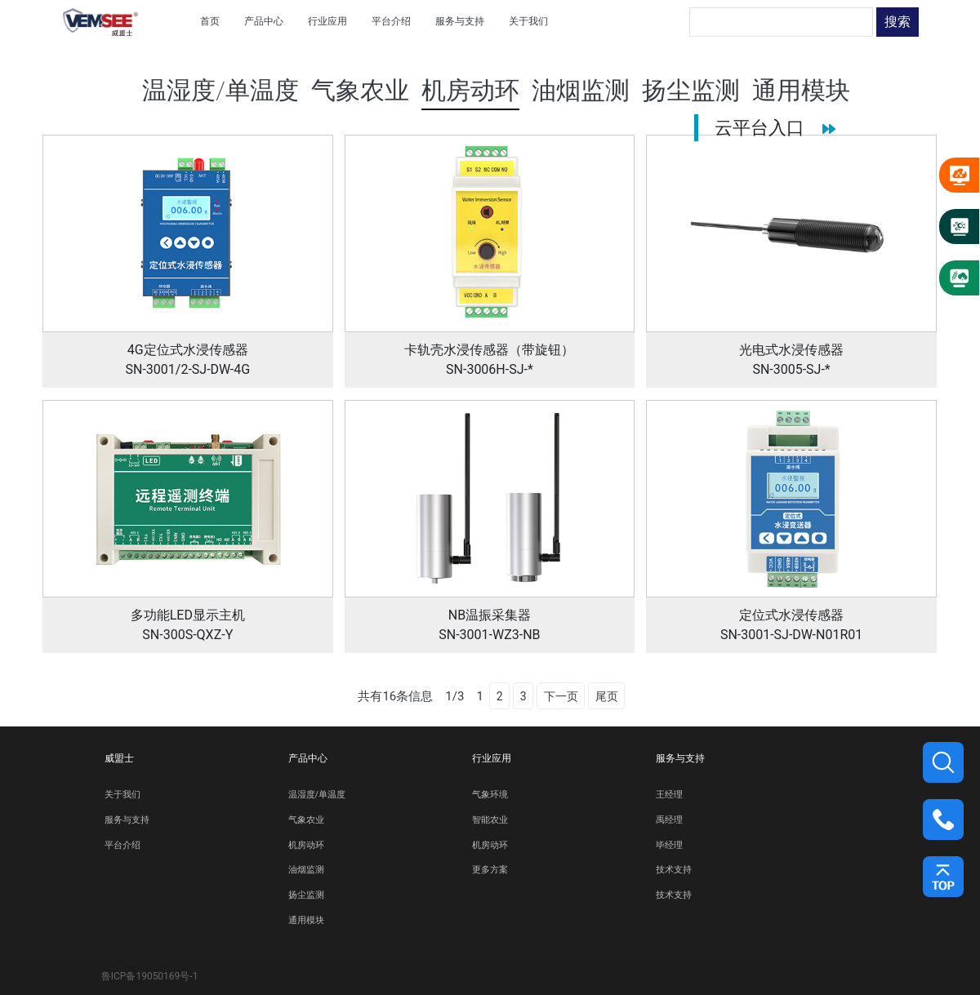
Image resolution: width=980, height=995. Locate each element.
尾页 (606, 696)
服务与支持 (127, 820)
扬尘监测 (306, 895)
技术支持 (674, 869)
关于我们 (122, 794)
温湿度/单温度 (316, 794)
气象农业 (306, 820)
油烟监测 (306, 869)
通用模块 (306, 920)
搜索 (897, 21)
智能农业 (490, 820)
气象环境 (490, 794)
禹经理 (669, 820)
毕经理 (669, 845)
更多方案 (490, 869)
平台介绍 (122, 845)
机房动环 (306, 845)
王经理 (669, 794)
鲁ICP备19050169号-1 (149, 976)
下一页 (561, 696)
